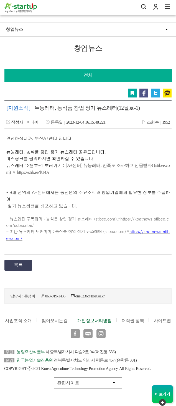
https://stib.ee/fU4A (33, 172)
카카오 (167, 93)
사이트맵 (162, 320)
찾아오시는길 (54, 320)
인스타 (101, 333)
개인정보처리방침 (94, 320)
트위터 (155, 93)
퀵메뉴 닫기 (162, 402)
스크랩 (132, 93)
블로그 (88, 333)
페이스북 (143, 93)
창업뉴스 (14, 29)
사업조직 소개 (18, 320)
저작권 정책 (132, 320)
